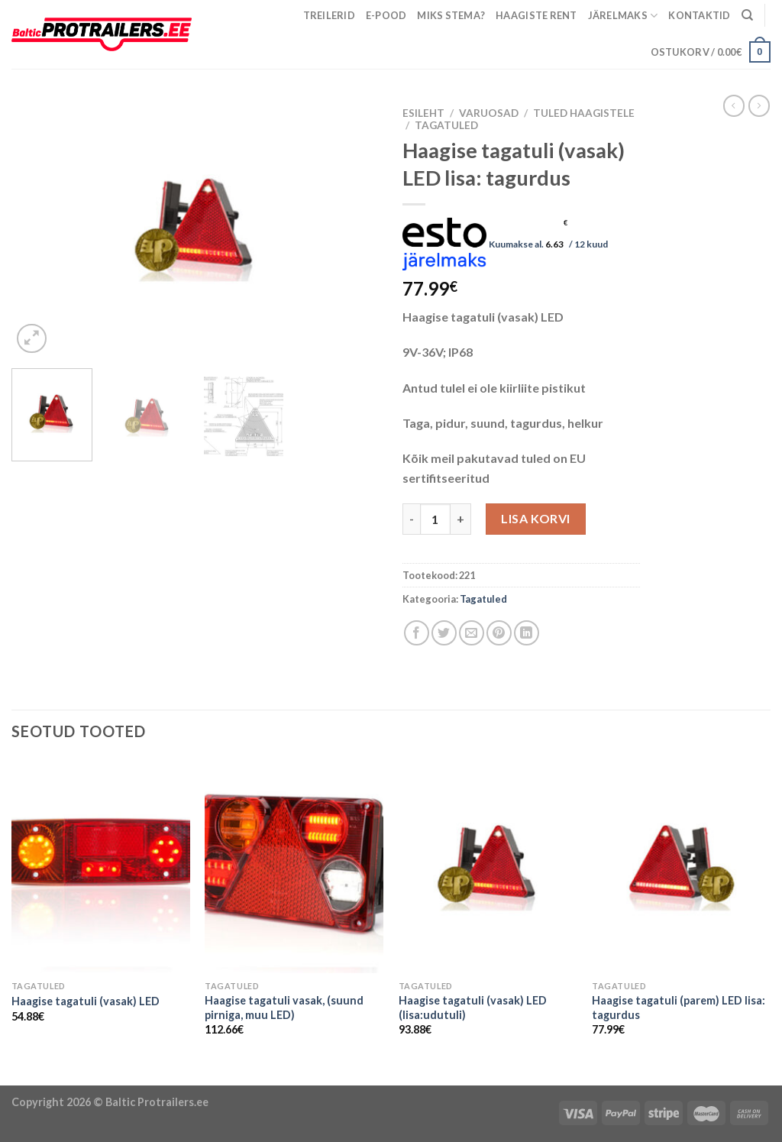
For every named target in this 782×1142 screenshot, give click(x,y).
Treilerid (329, 15)
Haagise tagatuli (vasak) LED (85, 1001)
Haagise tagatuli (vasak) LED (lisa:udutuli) (473, 1007)
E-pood (386, 15)
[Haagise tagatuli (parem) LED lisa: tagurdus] (681, 866)
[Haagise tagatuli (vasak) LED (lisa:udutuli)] (488, 866)
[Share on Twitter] (444, 632)
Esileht (423, 113)
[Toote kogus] (435, 518)
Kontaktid (699, 15)
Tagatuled (446, 125)
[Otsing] (747, 15)
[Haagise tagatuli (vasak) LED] (100, 866)
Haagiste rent (536, 15)
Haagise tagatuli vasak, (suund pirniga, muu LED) (284, 1007)
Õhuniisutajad (144, 1075)
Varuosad (489, 113)
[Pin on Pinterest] (499, 632)
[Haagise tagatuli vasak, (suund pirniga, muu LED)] (294, 866)
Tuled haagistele (584, 113)
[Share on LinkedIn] (526, 632)
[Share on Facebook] (416, 632)
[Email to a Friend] (471, 632)
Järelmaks (623, 15)
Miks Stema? (451, 15)
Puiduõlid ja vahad (51, 1075)
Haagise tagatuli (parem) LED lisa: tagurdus (678, 1007)
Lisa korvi (535, 518)
